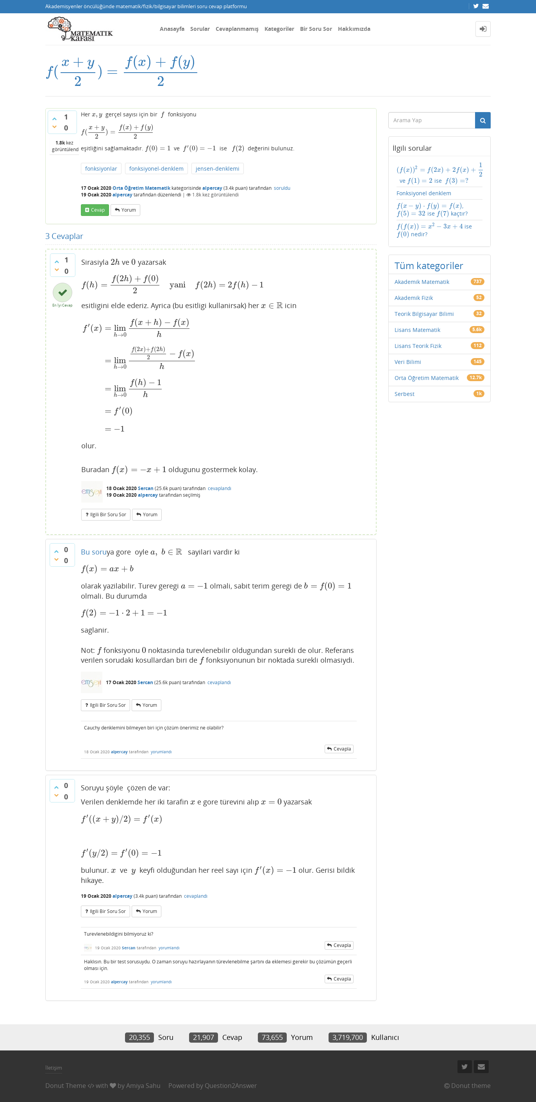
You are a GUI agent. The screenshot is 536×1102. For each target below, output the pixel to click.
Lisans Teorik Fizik (418, 337)
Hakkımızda (354, 28)
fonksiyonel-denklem (156, 167)
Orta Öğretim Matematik (141, 187)
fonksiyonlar (101, 167)
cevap (98, 209)
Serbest (405, 385)
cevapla (342, 746)
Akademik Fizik (414, 289)
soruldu (282, 187)
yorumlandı (161, 749)
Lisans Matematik (417, 321)
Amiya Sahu (143, 1083)
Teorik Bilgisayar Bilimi (424, 305)
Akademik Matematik (422, 273)
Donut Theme (65, 1083)
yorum (128, 209)
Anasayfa (172, 28)
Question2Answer (231, 1083)
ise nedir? (437, 226)
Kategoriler (279, 28)
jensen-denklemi (217, 167)
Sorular (200, 28)
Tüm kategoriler (429, 257)
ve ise (430, 173)
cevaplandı (219, 489)
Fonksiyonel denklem (424, 193)
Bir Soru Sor (316, 28)
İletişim (53, 1065)
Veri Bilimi (408, 353)
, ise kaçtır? (438, 210)
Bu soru (94, 552)
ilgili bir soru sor (108, 515)
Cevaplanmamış (237, 28)
